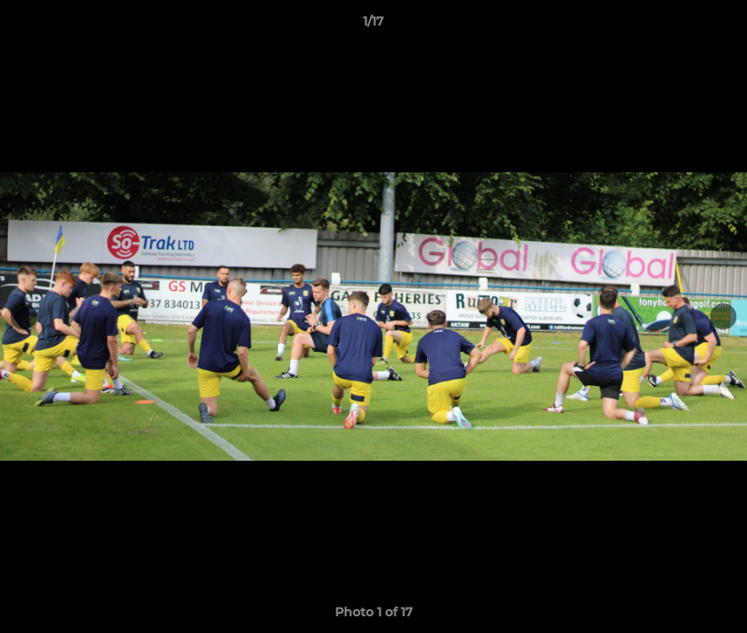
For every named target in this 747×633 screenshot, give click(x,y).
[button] (715, 25)
